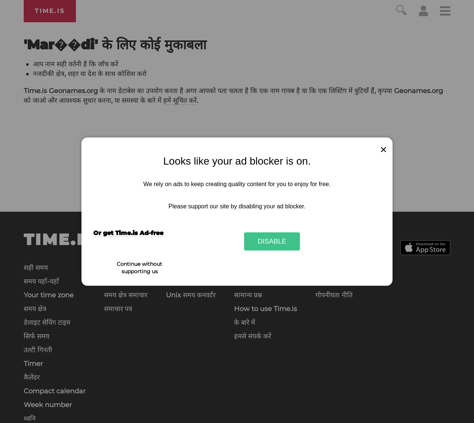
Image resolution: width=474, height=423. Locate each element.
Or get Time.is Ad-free (128, 233)
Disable (272, 241)
